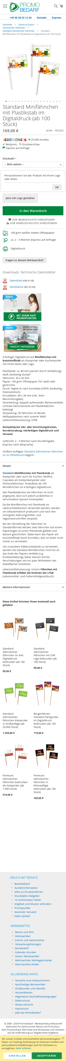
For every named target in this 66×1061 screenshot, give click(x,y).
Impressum (22, 1008)
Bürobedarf (22, 948)
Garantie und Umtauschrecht (32, 980)
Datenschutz (22, 1000)
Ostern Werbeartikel (27, 956)
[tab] (33, 466)
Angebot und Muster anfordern (33, 904)
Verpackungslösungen (28, 944)
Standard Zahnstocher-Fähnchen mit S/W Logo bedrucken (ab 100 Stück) (45, 655)
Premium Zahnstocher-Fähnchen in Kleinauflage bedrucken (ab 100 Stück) (45, 784)
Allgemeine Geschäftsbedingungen (35, 996)
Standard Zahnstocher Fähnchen (18, 30)
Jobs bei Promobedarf (28, 1012)
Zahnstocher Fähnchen (14, 27)
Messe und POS (24, 932)
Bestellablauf (22, 883)
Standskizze (16, 286)
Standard (8, 473)
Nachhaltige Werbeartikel (30, 984)
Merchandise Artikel (27, 964)
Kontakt (42, 17)
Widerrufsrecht (24, 1004)
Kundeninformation (26, 887)
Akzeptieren (46, 1055)
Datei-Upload (22, 916)
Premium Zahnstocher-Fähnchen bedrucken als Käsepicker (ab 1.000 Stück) (15, 782)
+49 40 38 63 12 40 (21, 17)
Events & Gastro (26, 24)
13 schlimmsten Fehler (27, 900)
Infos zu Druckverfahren (28, 892)
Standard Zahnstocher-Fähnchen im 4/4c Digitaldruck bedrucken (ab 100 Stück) (14, 657)
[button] (10, 68)
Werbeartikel (22, 936)
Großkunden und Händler (30, 988)
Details (7, 465)
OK (57, 187)
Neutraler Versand (25, 912)
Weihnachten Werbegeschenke (33, 960)
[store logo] (25, 7)
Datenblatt (16, 280)
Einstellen (17, 1055)
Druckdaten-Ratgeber (27, 896)
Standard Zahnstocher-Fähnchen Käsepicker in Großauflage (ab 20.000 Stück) (15, 720)
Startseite (7, 24)
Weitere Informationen (16, 587)
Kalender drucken (25, 952)
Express (56, 17)
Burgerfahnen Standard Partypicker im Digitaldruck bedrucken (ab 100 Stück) (46, 720)
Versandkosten (24, 992)
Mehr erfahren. (24, 1048)
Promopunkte (22, 908)
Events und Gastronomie (29, 940)
